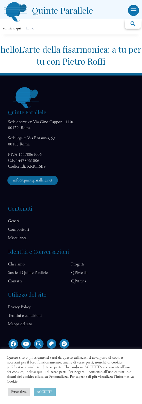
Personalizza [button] (19, 392)
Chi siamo (16, 264)
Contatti (15, 281)
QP (79, 273)
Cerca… (133, 23)
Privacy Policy (19, 307)
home (30, 28)
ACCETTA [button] (45, 392)
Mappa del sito (20, 324)
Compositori (18, 229)
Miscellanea (17, 238)
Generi (13, 221)
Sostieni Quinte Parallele (28, 273)
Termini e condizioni (25, 315)
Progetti (77, 264)
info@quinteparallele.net (32, 180)
